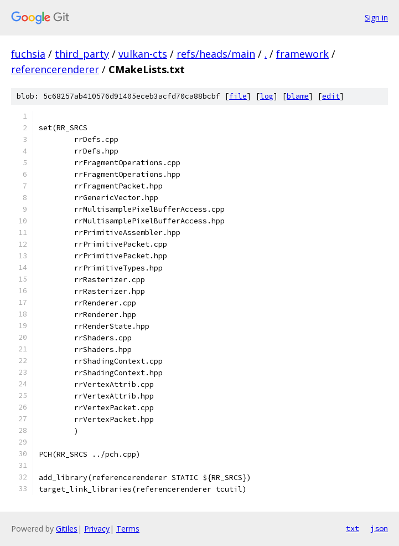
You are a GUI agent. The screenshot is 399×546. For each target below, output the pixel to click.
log (266, 96)
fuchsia (28, 53)
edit (331, 96)
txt (352, 528)
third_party (82, 53)
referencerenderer (55, 69)
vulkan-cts (142, 53)
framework (302, 53)
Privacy (97, 528)
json (379, 528)
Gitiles (66, 528)
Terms (127, 528)
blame (298, 96)
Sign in (376, 17)
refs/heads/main (216, 53)
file (238, 96)
